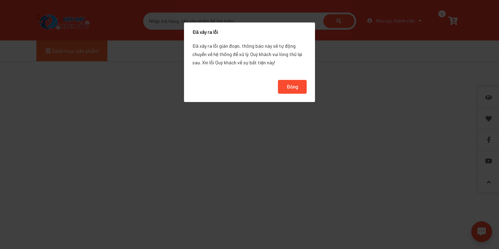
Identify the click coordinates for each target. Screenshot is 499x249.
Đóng (292, 87)
